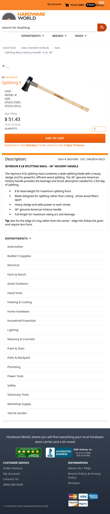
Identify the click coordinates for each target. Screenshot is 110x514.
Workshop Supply (19, 404)
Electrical (13, 265)
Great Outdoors (17, 283)
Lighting (12, 330)
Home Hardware (18, 311)
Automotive (15, 246)
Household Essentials (21, 320)
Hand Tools (9, 47)
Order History (13, 468)
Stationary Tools (18, 394)
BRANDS (57, 36)
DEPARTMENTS (31, 36)
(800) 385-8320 (13, 484)
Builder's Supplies (19, 256)
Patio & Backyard (18, 357)
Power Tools (15, 376)
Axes (57, 47)
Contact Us (11, 479)
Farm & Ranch (16, 274)
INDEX (79, 36)
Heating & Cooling (19, 302)
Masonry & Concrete (21, 339)
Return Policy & (79, 473)
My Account (54, 4)
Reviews (73, 483)
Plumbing (13, 367)
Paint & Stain (15, 348)
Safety (11, 385)
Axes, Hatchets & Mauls (35, 47)
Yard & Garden (17, 413)
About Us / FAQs (79, 468)
